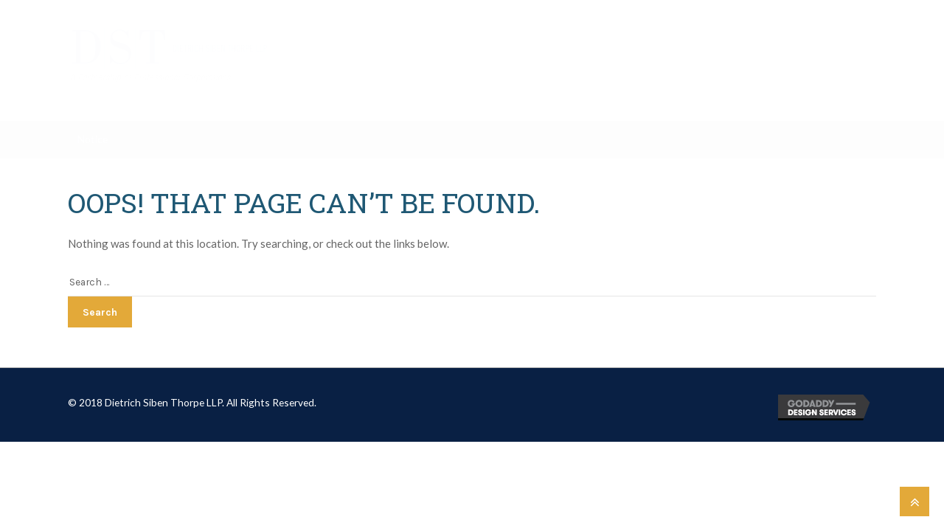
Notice (92, 139)
